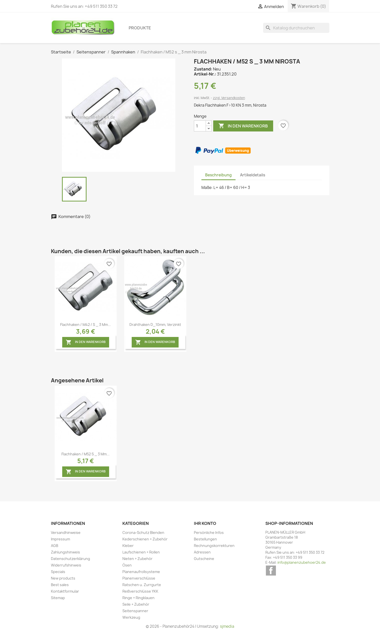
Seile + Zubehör (135, 604)
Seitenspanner (135, 610)
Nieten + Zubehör (137, 558)
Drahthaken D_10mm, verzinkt (155, 324)
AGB (54, 545)
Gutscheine (204, 558)
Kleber (128, 545)
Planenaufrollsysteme (141, 571)
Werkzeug (131, 617)
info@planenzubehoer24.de (301, 562)
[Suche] (296, 28)
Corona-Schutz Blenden (143, 532)
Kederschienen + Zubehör (145, 539)
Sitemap (58, 597)
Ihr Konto (205, 523)
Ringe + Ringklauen (138, 597)
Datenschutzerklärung (70, 558)
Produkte (140, 28)
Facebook (271, 571)
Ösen (127, 565)
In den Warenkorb (243, 126)
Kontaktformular (65, 591)
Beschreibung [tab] (218, 175)
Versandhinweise (66, 532)
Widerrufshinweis (66, 565)
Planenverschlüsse (138, 578)
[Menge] (200, 125)
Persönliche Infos (209, 532)
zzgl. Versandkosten (229, 98)
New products (63, 578)
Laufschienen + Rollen (141, 552)
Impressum (60, 539)
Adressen (202, 552)
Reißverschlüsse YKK (140, 591)
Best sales (60, 584)
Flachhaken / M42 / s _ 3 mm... (85, 324)
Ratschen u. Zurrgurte (141, 584)
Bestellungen (205, 539)
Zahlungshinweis (65, 552)
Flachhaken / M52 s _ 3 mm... (85, 454)
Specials (58, 571)
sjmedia (227, 626)
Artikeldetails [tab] (252, 175)
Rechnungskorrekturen (214, 545)
